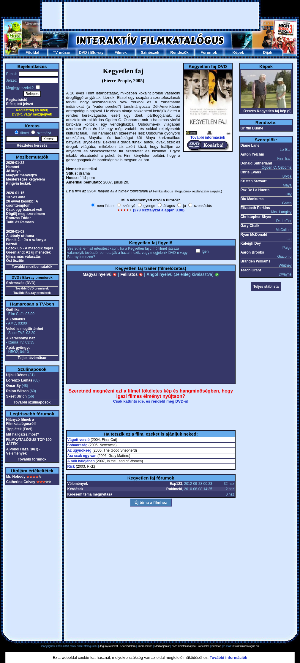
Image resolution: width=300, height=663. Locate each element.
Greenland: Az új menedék (28, 252)
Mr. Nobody (16, 476)
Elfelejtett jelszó (19, 104)
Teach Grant (251, 270)
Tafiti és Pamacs (20, 222)
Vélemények (77, 484)
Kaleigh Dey (251, 243)
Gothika (13, 310)
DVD (83, 52)
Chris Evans (251, 172)
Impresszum (145, 646)
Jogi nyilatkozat (109, 646)
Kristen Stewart (254, 181)
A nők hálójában (81, 461)
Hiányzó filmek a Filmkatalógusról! (21, 421)
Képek (238, 52)
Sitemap (216, 646)
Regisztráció (16, 100)
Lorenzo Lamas (19, 380)
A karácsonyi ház (20, 338)
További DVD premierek (32, 288)
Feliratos (131, 274)
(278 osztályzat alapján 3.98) (158, 210)
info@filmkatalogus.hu (246, 646)
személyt (43, 133)
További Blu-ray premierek (31, 293)
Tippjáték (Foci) (19, 429)
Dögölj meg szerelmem (25, 214)
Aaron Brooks (252, 252)
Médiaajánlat (162, 646)
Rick (71, 466)
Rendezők (179, 52)
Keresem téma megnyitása (89, 494)
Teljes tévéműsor (32, 358)
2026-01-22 (15, 163)
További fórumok (32, 459)
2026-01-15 (15, 193)
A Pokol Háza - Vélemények (23, 451)
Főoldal (32, 52)
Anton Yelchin (252, 154)
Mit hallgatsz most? (22, 434)
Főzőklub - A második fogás (29, 248)
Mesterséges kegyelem (25, 179)
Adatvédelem (128, 646)
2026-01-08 (15, 232)
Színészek (150, 52)
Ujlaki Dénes (16, 375)
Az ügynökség (79, 450)
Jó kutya (13, 171)
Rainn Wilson (17, 391)
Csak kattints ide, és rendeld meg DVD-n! (151, 401)
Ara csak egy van (82, 456)
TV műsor (62, 52)
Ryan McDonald (254, 234)
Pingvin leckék (18, 183)
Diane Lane (250, 145)
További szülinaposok (32, 402)
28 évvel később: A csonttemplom (22, 203)
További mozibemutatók (32, 267)
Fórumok (208, 52)
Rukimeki (174, 489)
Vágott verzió (78, 440)
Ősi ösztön (15, 261)
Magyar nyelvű (100, 274)
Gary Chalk (250, 226)
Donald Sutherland (256, 163)
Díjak (267, 52)
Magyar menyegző (21, 175)
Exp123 (176, 484)
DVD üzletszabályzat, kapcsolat (190, 646)
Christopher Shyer (256, 217)
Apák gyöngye (18, 348)
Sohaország (77, 445)
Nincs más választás (23, 256)
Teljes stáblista (266, 286)
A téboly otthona (20, 236)
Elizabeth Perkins (255, 208)
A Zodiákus (15, 319)
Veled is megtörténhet (24, 329)
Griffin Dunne (252, 128)
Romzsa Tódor (18, 218)
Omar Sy (13, 386)
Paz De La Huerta (255, 190)
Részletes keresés (32, 145)
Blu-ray (97, 52)
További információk (207, 137)
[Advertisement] (150, 15)
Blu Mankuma (252, 199)
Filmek (120, 52)
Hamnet (12, 167)
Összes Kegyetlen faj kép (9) (267, 111)
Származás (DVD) (21, 283)
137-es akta (16, 197)
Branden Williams (256, 261)
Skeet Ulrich (16, 396)
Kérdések (75, 489)
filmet (24, 133)
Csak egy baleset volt (24, 210)
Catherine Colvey (20, 482)
